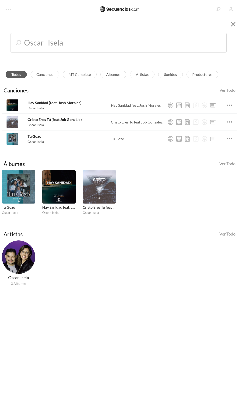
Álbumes (113, 77)
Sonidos (170, 77)
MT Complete (80, 77)
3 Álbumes (18, 286)
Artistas (142, 77)
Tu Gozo (34, 139)
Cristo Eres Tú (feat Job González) (56, 122)
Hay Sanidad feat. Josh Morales (136, 108)
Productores (202, 77)
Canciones (44, 77)
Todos (16, 77)
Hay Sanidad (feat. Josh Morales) (54, 105)
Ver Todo (227, 93)
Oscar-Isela (36, 111)
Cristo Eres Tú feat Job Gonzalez (136, 125)
